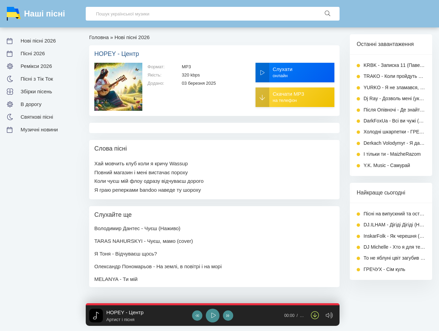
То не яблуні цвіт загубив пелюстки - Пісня (394, 258)
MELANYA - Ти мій (116, 279)
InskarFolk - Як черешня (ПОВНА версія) (394, 236)
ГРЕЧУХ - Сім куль (384, 269)
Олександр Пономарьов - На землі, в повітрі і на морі (158, 266)
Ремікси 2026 (36, 66)
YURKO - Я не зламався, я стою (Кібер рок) (394, 87)
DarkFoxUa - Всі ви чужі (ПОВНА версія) (394, 120)
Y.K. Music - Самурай (387, 165)
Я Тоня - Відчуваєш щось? (125, 254)
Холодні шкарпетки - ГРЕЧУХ (394, 131)
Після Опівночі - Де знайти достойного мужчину (394, 110)
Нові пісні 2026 (38, 41)
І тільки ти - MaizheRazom (392, 154)
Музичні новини (39, 129)
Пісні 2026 (33, 53)
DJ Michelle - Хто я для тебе (394, 247)
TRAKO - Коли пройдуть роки (394, 76)
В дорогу (31, 104)
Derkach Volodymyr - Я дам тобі (394, 143)
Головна (99, 37)
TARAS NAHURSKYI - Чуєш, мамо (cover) (143, 241)
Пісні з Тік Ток (37, 79)
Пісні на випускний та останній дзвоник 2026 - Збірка (394, 213)
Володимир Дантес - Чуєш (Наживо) (137, 228)
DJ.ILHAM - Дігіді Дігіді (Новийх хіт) (394, 224)
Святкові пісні (37, 117)
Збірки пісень (36, 91)
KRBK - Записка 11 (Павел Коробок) (394, 65)
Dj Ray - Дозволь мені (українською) (394, 98)
